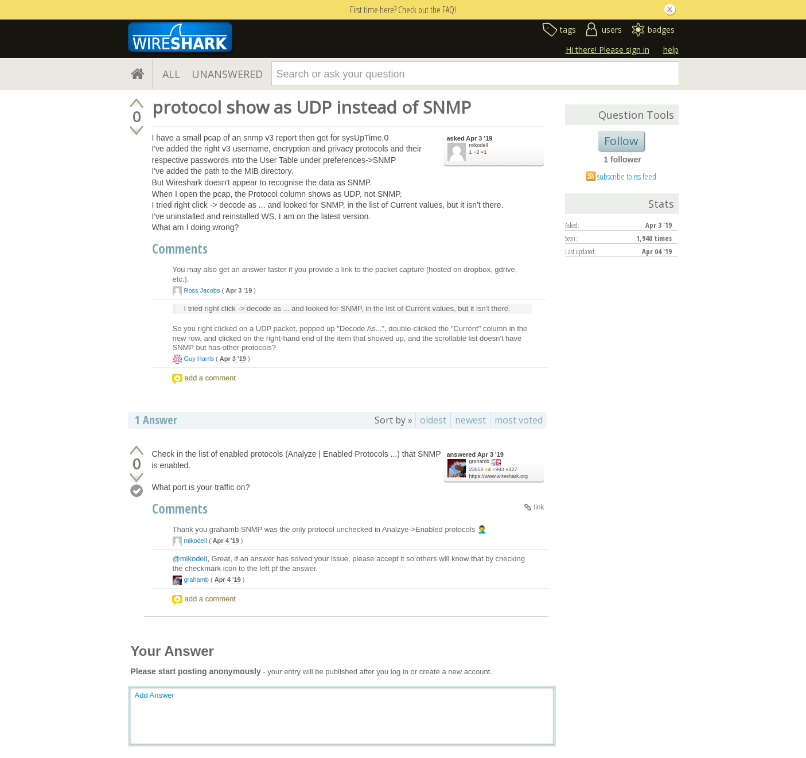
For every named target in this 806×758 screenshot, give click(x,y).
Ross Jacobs (202, 290)
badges (661, 29)
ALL (171, 74)
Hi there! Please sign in (607, 49)
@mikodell (190, 558)
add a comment (210, 378)
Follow (621, 141)
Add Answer (154, 695)
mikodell (478, 145)
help (671, 49)
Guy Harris (199, 358)
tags (568, 29)
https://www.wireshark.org (498, 476)
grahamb (479, 461)
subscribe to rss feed (626, 176)
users (612, 29)
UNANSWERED (227, 74)
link (539, 507)
